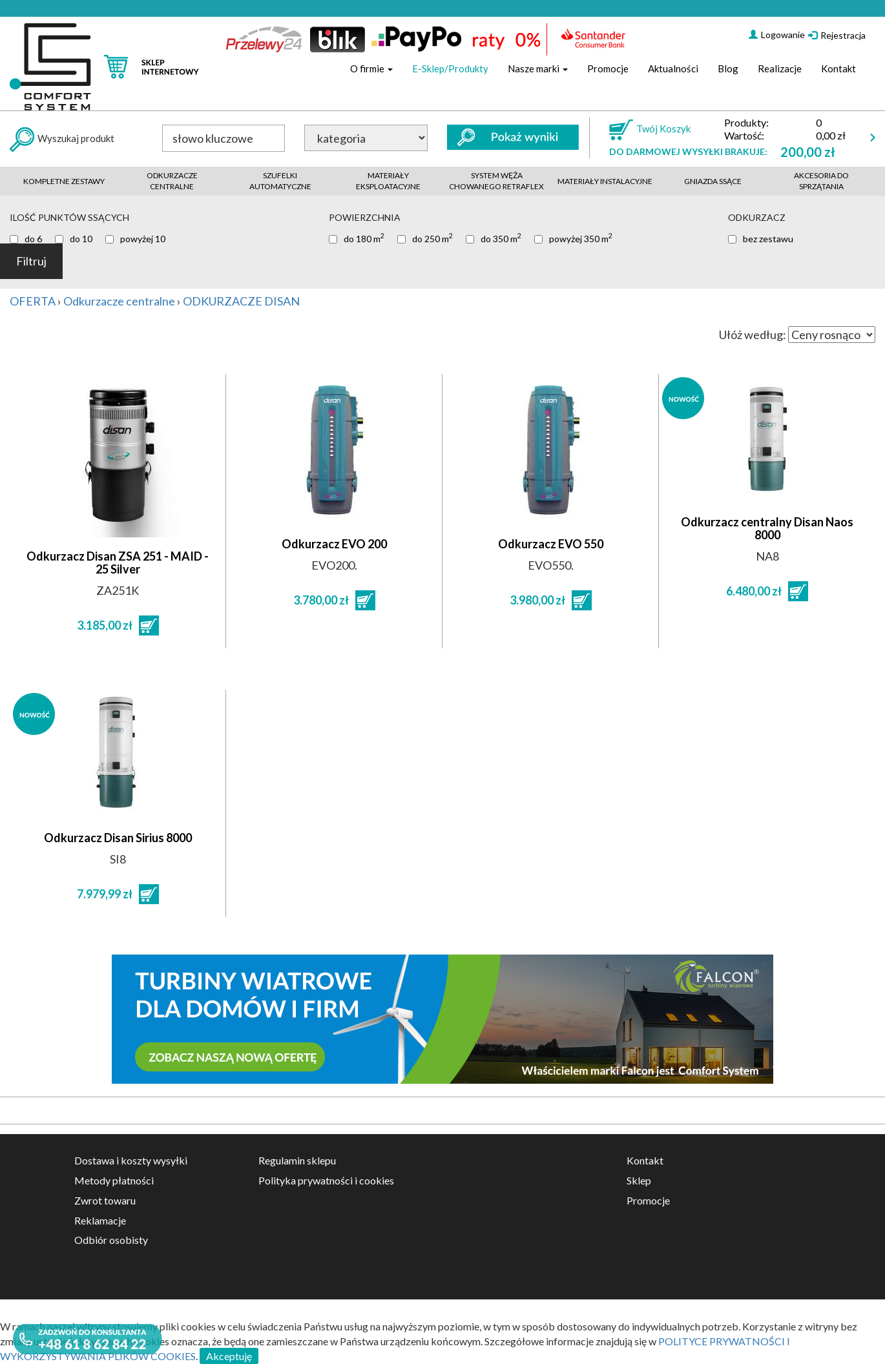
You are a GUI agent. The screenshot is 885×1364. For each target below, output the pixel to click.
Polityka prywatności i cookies (326, 1180)
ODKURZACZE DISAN (241, 301)
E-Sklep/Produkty (450, 68)
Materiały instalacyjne (604, 181)
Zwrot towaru (105, 1200)
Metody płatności (114, 1180)
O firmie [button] (371, 68)
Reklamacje (100, 1220)
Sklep (639, 1180)
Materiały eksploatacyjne (388, 180)
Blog (728, 68)
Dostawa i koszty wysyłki (130, 1160)
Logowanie (777, 34)
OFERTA (33, 301)
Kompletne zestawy (64, 181)
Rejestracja (837, 35)
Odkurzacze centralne (172, 180)
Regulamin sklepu (297, 1160)
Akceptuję (229, 1356)
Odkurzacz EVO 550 (550, 544)
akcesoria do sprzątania (821, 180)
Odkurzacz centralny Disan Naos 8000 (767, 528)
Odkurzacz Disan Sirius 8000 (118, 838)
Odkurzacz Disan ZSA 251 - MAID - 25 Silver (117, 562)
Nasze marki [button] (538, 68)
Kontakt (838, 68)
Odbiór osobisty (111, 1240)
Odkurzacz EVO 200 (334, 544)
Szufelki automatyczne (280, 180)
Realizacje (780, 68)
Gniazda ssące (713, 181)
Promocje (608, 68)
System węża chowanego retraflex (496, 180)
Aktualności (673, 68)
